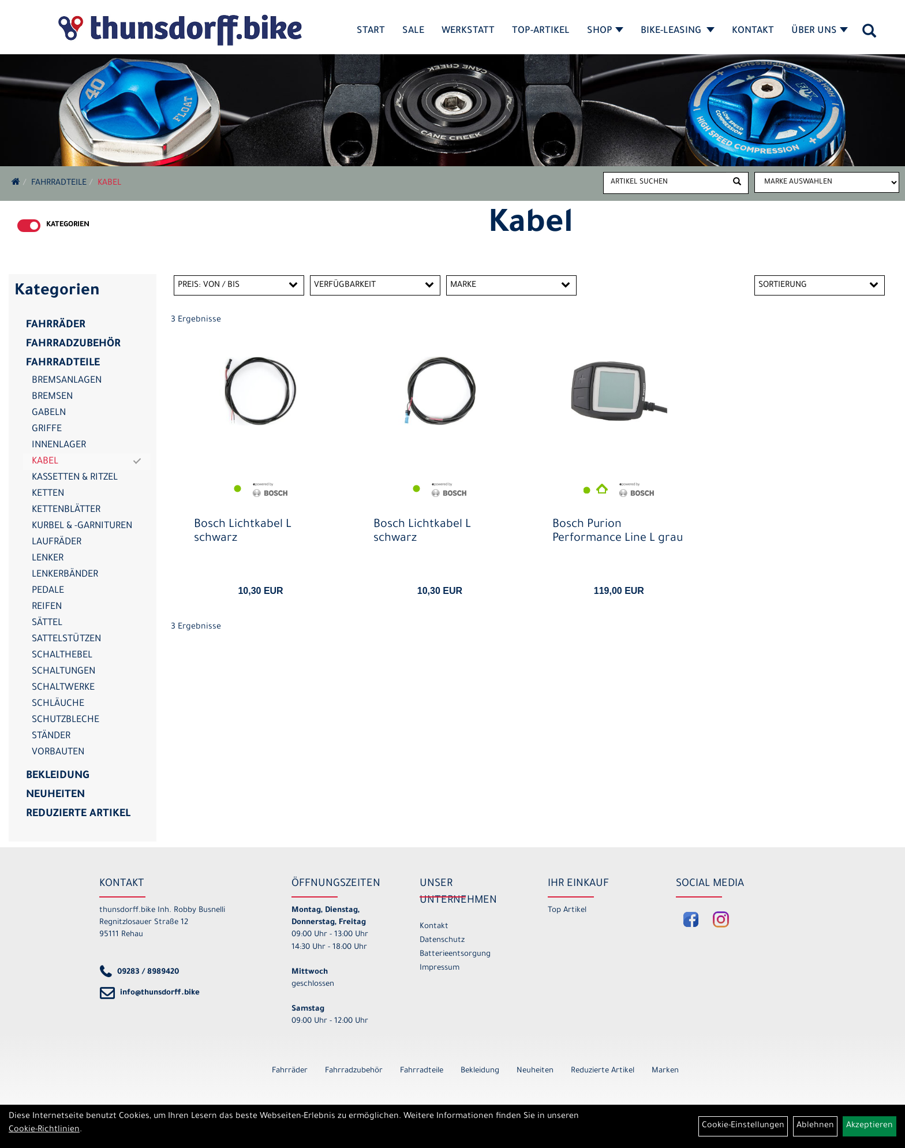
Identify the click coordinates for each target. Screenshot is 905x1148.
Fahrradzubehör (73, 344)
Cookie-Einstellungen (743, 1126)
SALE (413, 31)
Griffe (47, 429)
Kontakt (753, 31)
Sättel (47, 623)
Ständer (51, 736)
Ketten (48, 494)
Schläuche (58, 704)
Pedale (48, 591)
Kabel (109, 183)
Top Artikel (567, 910)
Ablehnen (815, 1126)
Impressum (439, 968)
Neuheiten (55, 795)
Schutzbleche (65, 720)
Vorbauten (58, 752)
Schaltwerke (63, 688)
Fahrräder (55, 325)
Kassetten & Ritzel (75, 478)
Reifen (47, 607)
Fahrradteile (59, 183)
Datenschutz (442, 940)
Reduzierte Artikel (78, 814)
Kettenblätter (66, 510)
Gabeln (49, 413)
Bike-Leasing (678, 31)
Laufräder (56, 542)
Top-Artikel (541, 31)
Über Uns (819, 31)
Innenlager (59, 445)
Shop (605, 31)
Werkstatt (468, 31)
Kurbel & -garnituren (82, 526)
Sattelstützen (66, 639)
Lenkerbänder (65, 575)
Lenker (47, 559)
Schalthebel (62, 655)
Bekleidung (57, 776)
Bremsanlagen (67, 381)
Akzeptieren (869, 1126)
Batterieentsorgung (455, 954)
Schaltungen (63, 672)
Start (371, 31)
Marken (665, 1071)
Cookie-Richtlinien (44, 1130)
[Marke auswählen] (826, 182)
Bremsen (52, 397)
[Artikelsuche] (869, 35)
